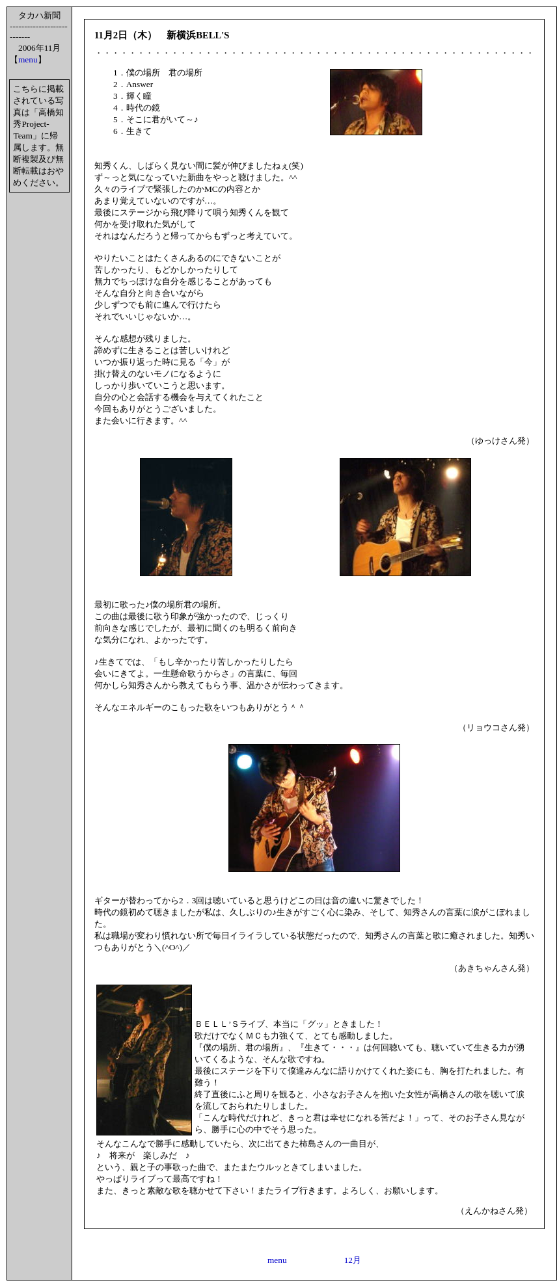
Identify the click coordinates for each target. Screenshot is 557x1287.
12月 (352, 1260)
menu (28, 59)
